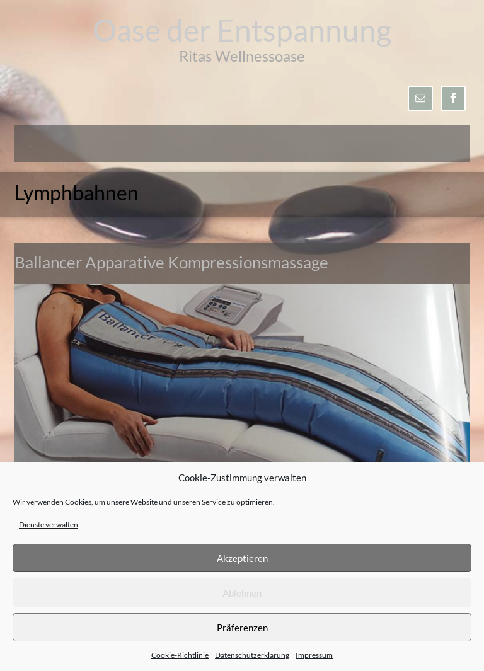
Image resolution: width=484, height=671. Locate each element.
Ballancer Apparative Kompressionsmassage (171, 262)
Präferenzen (242, 627)
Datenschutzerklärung (252, 655)
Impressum (314, 655)
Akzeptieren (242, 558)
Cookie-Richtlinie (180, 655)
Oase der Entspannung (242, 30)
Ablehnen (242, 593)
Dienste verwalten (48, 524)
